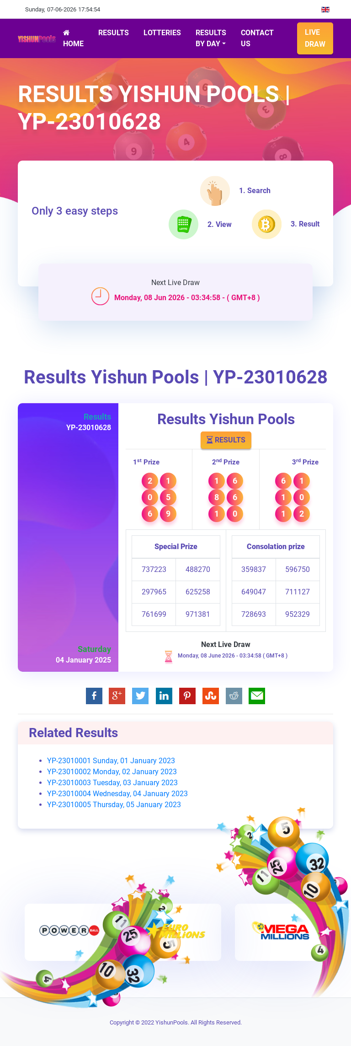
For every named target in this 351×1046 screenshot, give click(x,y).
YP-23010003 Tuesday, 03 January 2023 (112, 782)
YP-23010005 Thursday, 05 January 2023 (114, 804)
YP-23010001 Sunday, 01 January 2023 (111, 760)
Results (226, 440)
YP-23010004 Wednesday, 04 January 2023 (117, 793)
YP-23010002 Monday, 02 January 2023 (112, 771)
